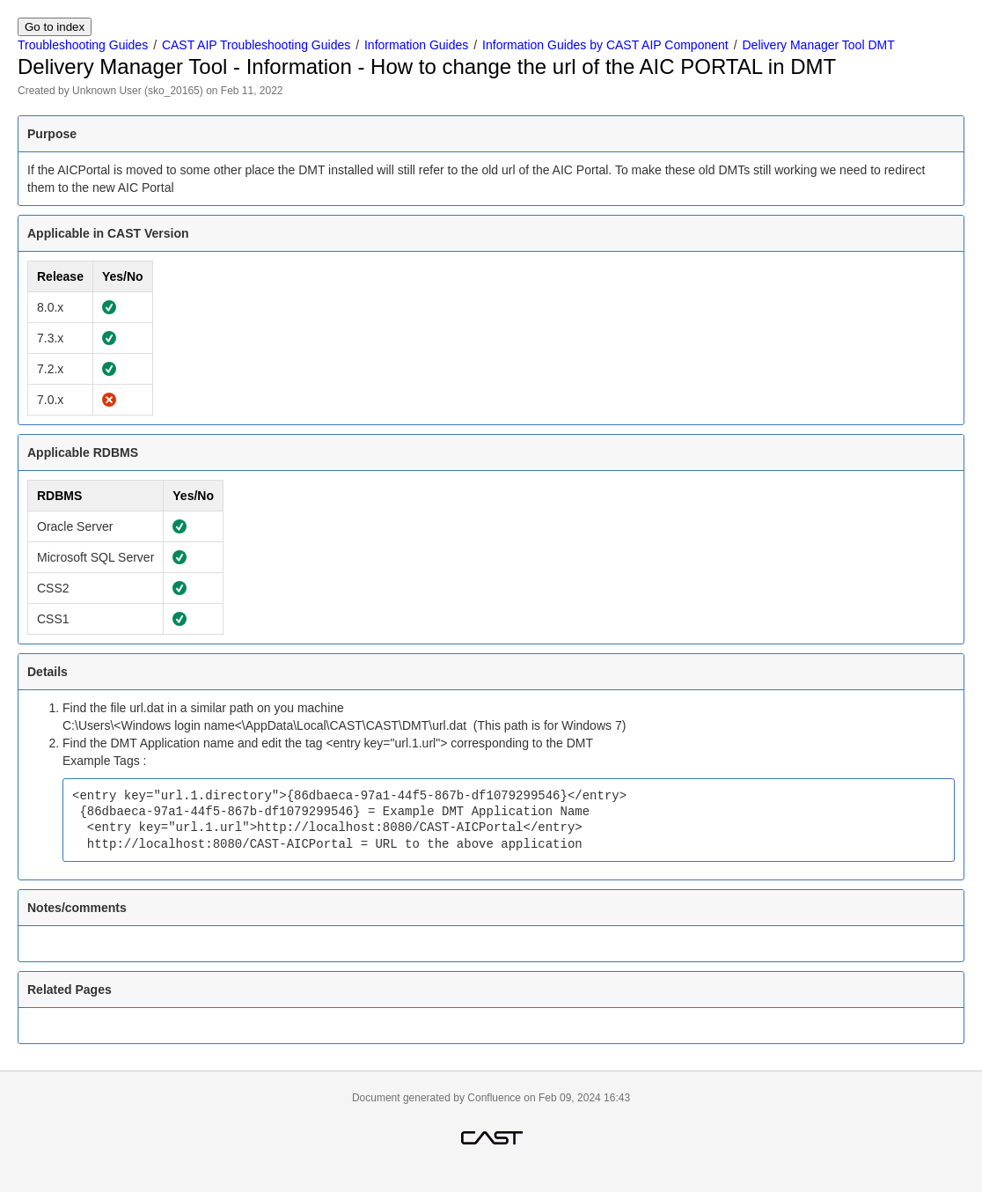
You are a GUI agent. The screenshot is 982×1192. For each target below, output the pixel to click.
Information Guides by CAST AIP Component (605, 45)
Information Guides (416, 45)
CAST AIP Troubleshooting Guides (256, 45)
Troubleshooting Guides (83, 45)
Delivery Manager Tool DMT (818, 45)
